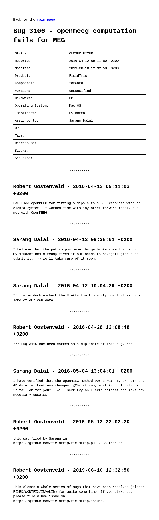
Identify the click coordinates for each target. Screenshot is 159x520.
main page (46, 20)
